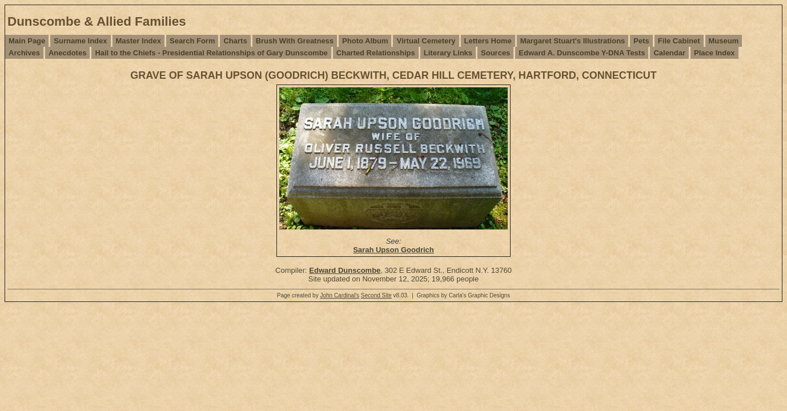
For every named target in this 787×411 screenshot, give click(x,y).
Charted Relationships (375, 53)
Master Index (138, 41)
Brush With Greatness (295, 41)
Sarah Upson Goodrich (393, 249)
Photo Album (365, 41)
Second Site (376, 295)
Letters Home (488, 41)
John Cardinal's (339, 295)
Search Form (192, 41)
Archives (24, 53)
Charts (235, 41)
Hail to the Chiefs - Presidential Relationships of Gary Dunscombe (211, 53)
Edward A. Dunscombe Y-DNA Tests (582, 53)
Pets (641, 41)
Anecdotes (67, 53)
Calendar (669, 53)
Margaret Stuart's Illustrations (572, 41)
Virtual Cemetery (425, 41)
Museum (724, 41)
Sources (495, 53)
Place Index (714, 53)
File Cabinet (679, 41)
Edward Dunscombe (344, 270)
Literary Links (448, 53)
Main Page (27, 41)
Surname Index (80, 41)
